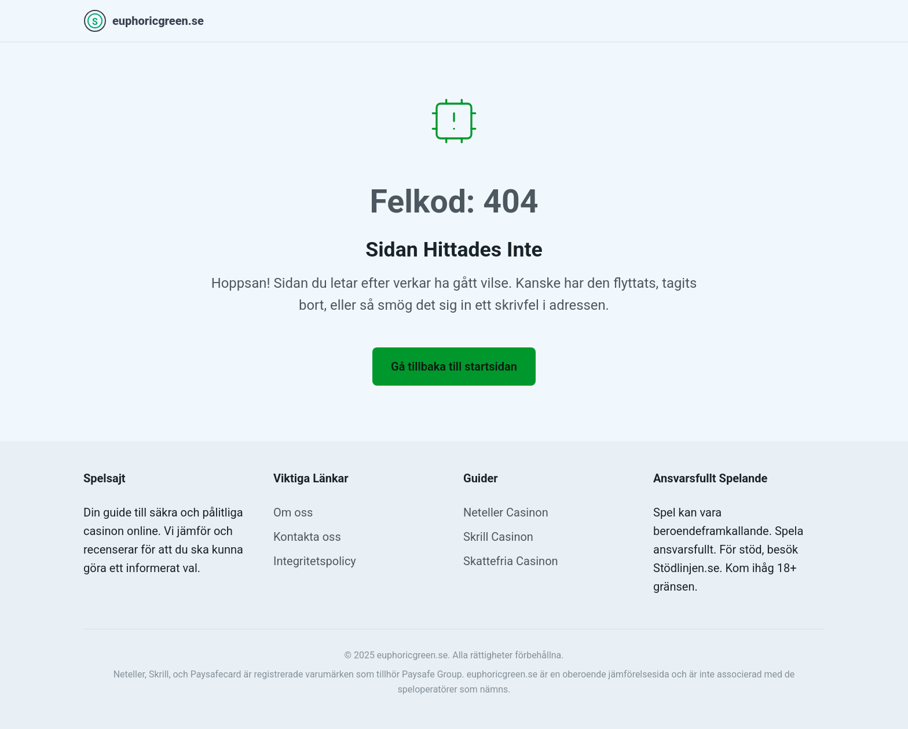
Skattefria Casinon (510, 561)
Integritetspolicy (314, 561)
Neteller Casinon (505, 512)
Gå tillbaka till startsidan (454, 366)
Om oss (293, 512)
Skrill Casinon (498, 537)
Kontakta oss (307, 537)
